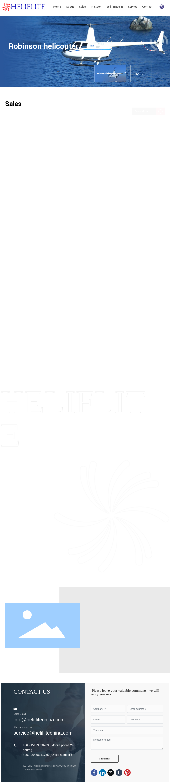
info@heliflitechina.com (39, 719)
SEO (73, 766)
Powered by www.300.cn (57, 766)
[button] (95, 61)
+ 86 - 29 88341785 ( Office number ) (47, 754)
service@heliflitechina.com (43, 733)
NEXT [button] (138, 73)
